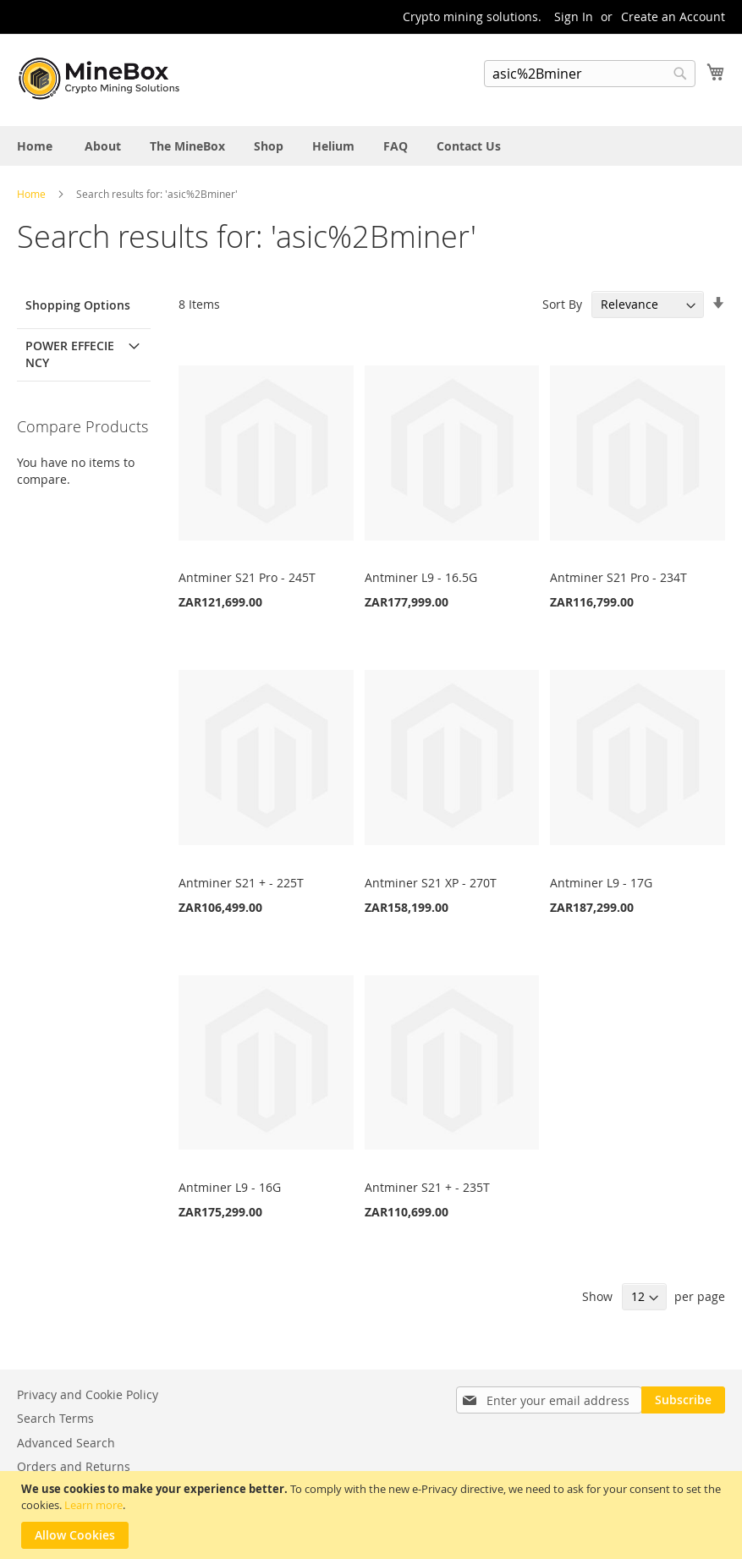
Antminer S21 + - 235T (427, 1187)
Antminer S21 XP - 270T (431, 883)
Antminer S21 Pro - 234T (618, 577)
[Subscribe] (683, 1400)
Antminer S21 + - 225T (241, 883)
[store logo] (101, 78)
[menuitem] (35, 146)
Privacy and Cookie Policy (87, 1394)
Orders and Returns (73, 1466)
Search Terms (55, 1418)
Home (32, 193)
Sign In (573, 16)
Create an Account (673, 16)
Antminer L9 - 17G (601, 883)
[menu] (371, 146)
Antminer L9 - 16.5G (421, 577)
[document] (373, 1515)
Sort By (562, 304)
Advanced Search (66, 1443)
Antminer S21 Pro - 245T (247, 577)
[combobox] (589, 73)
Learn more (93, 1504)
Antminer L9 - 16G (230, 1187)
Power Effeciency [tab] (69, 354)
